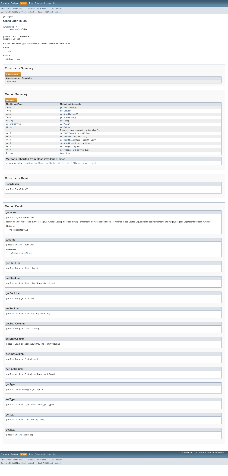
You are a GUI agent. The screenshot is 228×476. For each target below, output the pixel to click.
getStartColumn (68, 115)
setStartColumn (68, 143)
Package (14, 3)
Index (49, 3)
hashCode (50, 167)
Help (55, 3)
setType (64, 153)
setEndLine (65, 139)
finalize (27, 167)
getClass (39, 167)
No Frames (41, 8)
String (9, 122)
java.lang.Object (10, 27)
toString (64, 156)
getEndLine (65, 112)
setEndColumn (67, 136)
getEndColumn (67, 109)
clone (9, 167)
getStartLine (67, 119)
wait (80, 167)
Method (31, 12)
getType (64, 126)
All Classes (57, 8)
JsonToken (11, 82)
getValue (64, 129)
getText (64, 122)
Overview (5, 3)
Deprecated (40, 3)
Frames (31, 8)
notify (60, 167)
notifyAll (71, 167)
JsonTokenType (13, 126)
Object (16, 39)
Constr (23, 12)
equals (17, 167)
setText (64, 150)
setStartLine (67, 146)
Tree (31, 3)
